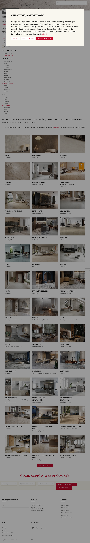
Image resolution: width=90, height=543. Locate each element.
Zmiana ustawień (28, 39)
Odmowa (16, 39)
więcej (44, 34)
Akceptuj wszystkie (44, 39)
